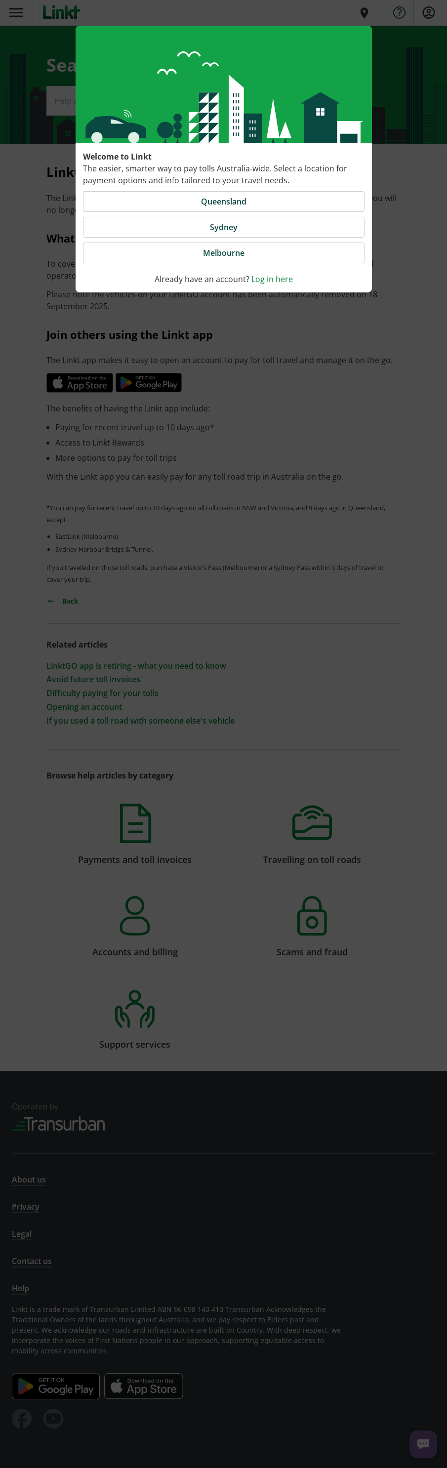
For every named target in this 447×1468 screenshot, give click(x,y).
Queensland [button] (223, 201)
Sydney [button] (224, 227)
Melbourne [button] (223, 252)
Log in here (272, 279)
